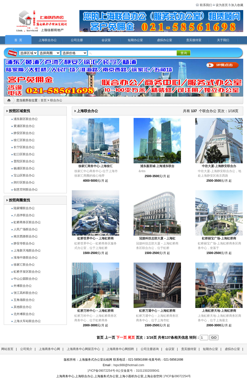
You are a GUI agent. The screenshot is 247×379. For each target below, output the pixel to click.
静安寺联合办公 (24, 243)
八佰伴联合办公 (24, 215)
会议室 (106, 40)
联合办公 (56, 100)
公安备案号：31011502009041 (138, 370)
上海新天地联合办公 (27, 250)
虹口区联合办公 (24, 154)
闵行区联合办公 (24, 182)
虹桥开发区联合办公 (27, 271)
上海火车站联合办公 (27, 321)
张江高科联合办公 (26, 293)
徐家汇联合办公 (24, 264)
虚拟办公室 (164, 40)
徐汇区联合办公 (24, 140)
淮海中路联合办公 (26, 257)
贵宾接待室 (193, 40)
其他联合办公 (23, 307)
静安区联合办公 (24, 133)
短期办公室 (135, 40)
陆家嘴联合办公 (24, 208)
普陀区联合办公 (24, 161)
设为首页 (222, 5)
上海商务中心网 (49, 349)
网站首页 (7, 349)
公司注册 (77, 40)
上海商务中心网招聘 (120, 349)
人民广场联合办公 (26, 229)
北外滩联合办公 (24, 314)
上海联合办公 (48, 40)
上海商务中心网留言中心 (83, 349)
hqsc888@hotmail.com (128, 365)
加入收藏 (237, 5)
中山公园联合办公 (26, 278)
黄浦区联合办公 (24, 126)
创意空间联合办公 (26, 189)
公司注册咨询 (150, 349)
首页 (44, 100)
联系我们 (205, 5)
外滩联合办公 (23, 286)
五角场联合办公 (24, 300)
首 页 (18, 40)
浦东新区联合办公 (26, 119)
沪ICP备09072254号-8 (102, 370)
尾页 (131, 337)
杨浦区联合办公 (24, 168)
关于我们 (223, 40)
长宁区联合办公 (24, 147)
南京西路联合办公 (26, 236)
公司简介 (26, 349)
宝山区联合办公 (24, 175)
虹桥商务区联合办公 (27, 222)
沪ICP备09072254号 (177, 376)
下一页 (121, 337)
